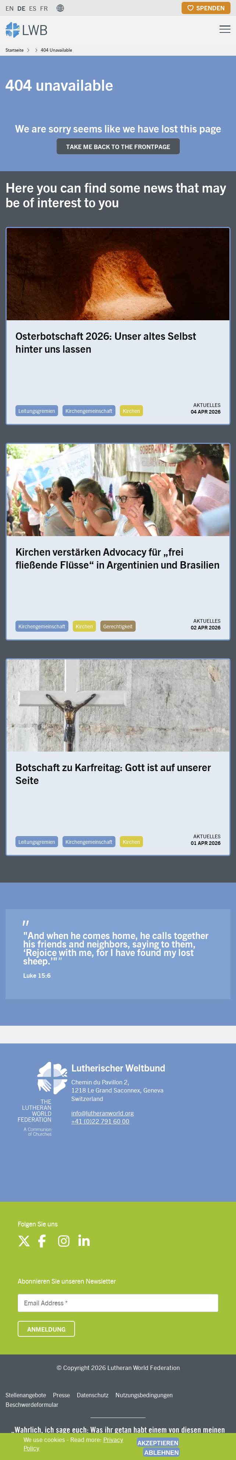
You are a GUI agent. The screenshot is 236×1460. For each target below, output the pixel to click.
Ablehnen (161, 1452)
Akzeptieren (157, 1443)
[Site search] (207, 29)
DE (21, 8)
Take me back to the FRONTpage (118, 146)
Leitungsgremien (36, 410)
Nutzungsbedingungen (144, 1395)
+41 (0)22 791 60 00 (100, 1121)
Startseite (15, 50)
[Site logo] (26, 29)
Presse (61, 1395)
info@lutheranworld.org (102, 1113)
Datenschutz (92, 1395)
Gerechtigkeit (118, 626)
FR (44, 8)
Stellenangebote (26, 1395)
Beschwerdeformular (32, 1404)
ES (32, 8)
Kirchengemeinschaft (88, 410)
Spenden (210, 8)
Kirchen (131, 410)
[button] (60, 8)
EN (10, 8)
